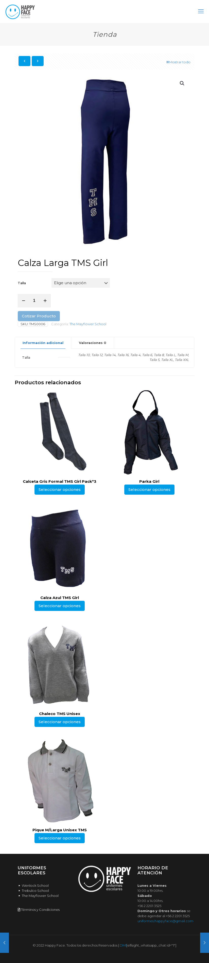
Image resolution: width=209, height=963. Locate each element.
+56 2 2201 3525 (149, 906)
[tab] (43, 343)
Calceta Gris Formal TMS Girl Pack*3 (59, 481)
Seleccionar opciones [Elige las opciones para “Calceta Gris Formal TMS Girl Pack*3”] (60, 489)
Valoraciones (92, 343)
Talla (22, 283)
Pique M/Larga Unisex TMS (59, 829)
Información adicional (43, 343)
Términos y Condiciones (39, 910)
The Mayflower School (87, 324)
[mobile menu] (201, 11)
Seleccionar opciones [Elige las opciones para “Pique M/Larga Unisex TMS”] (60, 838)
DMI (123, 945)
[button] (182, 83)
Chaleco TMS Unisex (59, 713)
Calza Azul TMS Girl (59, 597)
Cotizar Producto (39, 316)
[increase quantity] (45, 300)
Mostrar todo (178, 62)
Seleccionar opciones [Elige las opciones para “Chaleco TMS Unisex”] (60, 721)
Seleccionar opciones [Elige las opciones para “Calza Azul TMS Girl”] (60, 605)
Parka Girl (149, 481)
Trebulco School (33, 891)
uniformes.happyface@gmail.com (165, 921)
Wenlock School (33, 885)
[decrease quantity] (23, 300)
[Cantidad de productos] (34, 300)
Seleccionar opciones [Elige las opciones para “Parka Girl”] (149, 489)
